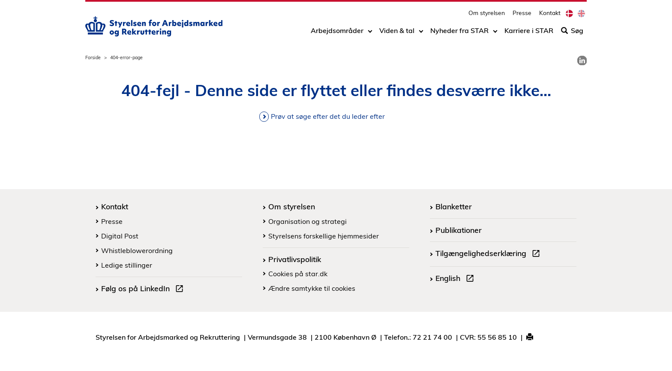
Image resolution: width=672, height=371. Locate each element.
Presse (522, 15)
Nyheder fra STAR (459, 33)
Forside (93, 57)
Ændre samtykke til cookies (311, 288)
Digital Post (119, 236)
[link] (582, 60)
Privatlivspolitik (294, 259)
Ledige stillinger (126, 265)
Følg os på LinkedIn (144, 290)
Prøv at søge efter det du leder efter (328, 116)
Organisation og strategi (307, 221)
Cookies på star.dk (297, 273)
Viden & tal (396, 33)
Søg (572, 33)
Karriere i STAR (528, 33)
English (456, 279)
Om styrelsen (486, 15)
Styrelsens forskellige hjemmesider (323, 236)
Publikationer (458, 230)
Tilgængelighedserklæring (489, 254)
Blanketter (453, 206)
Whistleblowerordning (137, 250)
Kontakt (550, 15)
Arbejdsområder (337, 33)
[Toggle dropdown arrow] (370, 33)
